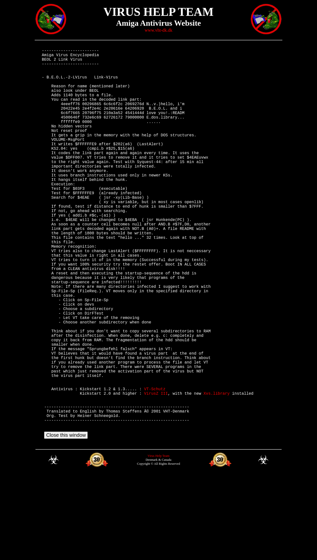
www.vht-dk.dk (158, 30)
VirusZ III (156, 470)
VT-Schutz (154, 465)
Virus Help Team (158, 542)
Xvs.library (217, 470)
